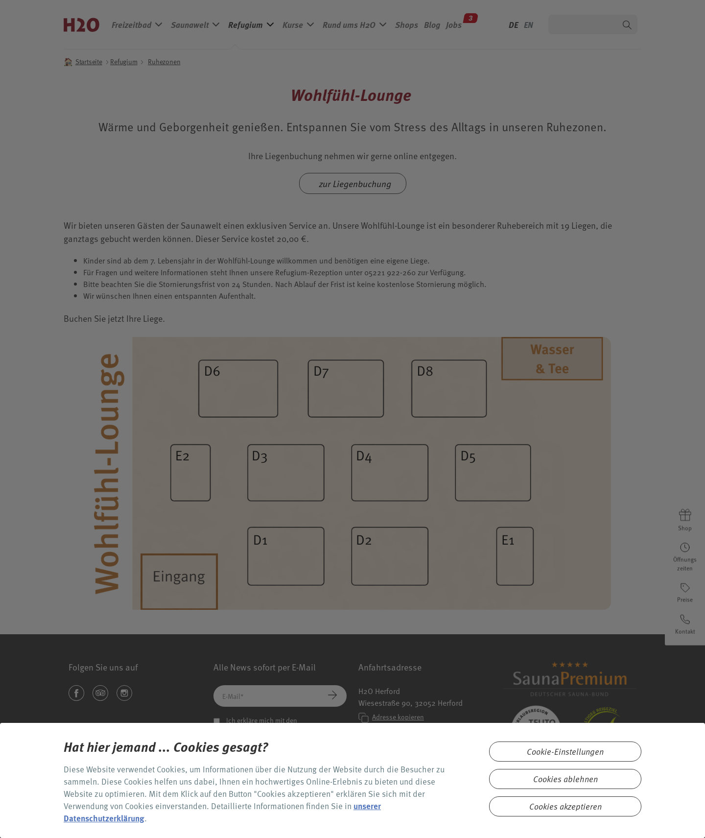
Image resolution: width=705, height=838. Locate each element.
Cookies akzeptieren (565, 806)
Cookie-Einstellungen (565, 751)
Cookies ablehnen (565, 779)
